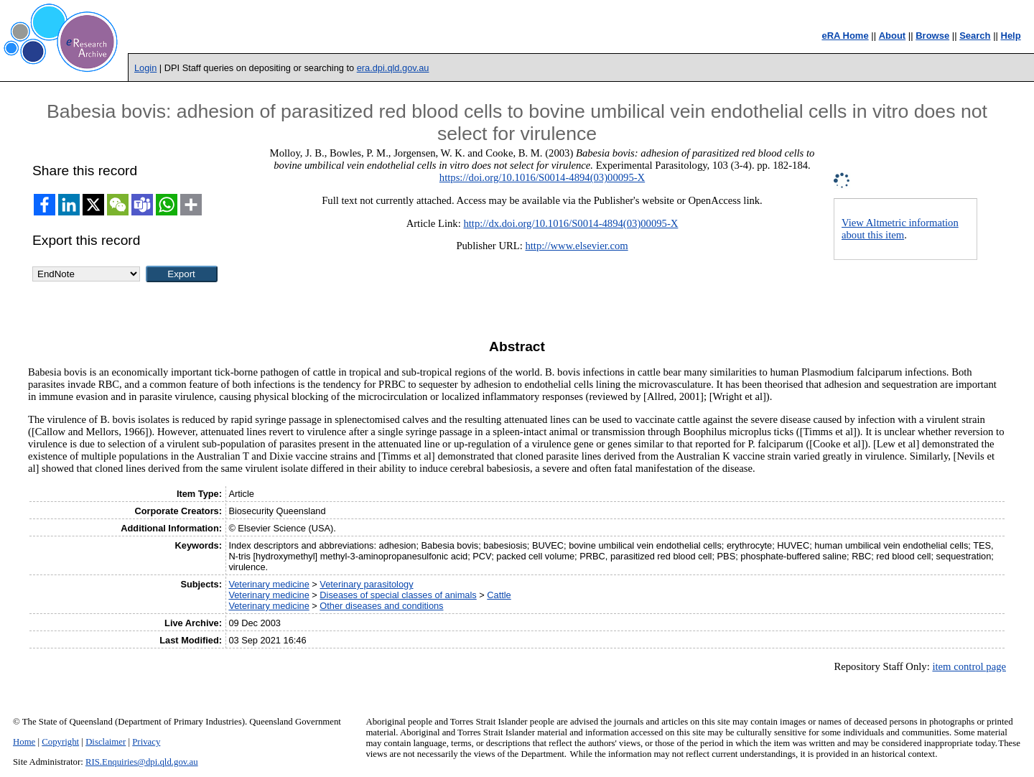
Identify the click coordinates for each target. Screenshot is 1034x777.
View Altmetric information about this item (900, 229)
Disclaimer (105, 742)
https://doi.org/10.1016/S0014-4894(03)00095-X (542, 177)
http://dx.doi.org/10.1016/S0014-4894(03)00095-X (570, 223)
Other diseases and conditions (381, 605)
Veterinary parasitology (366, 584)
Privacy (146, 742)
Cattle (499, 595)
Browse (932, 35)
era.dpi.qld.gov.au (393, 67)
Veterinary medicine (268, 584)
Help (1011, 35)
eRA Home (844, 35)
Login (145, 67)
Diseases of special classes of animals (398, 595)
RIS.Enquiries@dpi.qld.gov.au (141, 762)
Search (974, 35)
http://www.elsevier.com (576, 245)
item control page (969, 666)
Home (24, 742)
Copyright (60, 742)
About (892, 35)
